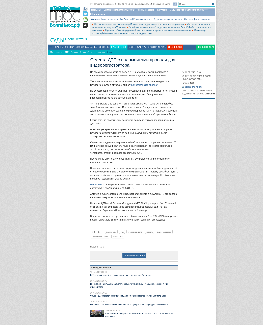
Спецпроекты (175, 47)
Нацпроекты (98, 14)
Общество (104, 47)
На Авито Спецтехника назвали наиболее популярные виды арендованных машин (129, 305)
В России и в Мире (157, 47)
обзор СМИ (118, 236)
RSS (118, 4)
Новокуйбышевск (145, 10)
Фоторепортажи (202, 19)
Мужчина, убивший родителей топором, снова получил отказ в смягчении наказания (148, 30)
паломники (111, 232)
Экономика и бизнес (86, 47)
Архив (126, 4)
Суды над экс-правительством (168, 19)
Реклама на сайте (160, 4)
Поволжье (96, 10)
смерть (149, 232)
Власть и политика (64, 47)
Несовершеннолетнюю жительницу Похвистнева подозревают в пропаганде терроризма (139, 24)
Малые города (177, 10)
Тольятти (118, 10)
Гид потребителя (205, 47)
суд (121, 232)
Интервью (189, 19)
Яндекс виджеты (140, 4)
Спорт (131, 47)
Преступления (56, 52)
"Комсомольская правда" (144, 85)
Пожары (74, 52)
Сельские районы (195, 10)
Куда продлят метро (142, 19)
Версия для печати (193, 87)
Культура (141, 47)
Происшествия (76, 39)
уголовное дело (135, 232)
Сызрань (129, 10)
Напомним (96, 184)
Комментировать (134, 255)
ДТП (67, 52)
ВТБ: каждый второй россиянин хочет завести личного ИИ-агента (120, 275)
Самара (107, 10)
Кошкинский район (100, 236)
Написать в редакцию (102, 4)
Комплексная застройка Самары (116, 19)
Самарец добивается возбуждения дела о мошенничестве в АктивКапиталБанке (128, 296)
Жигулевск (162, 10)
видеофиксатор (164, 232)
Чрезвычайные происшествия (92, 52)
